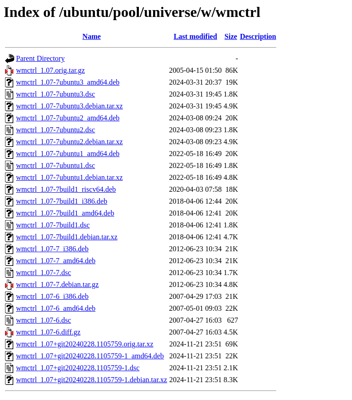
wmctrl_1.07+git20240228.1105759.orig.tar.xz (85, 344)
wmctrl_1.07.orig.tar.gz (50, 70)
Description (258, 36)
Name (91, 36)
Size (231, 36)
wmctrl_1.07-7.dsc (43, 272)
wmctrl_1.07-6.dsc (43, 320)
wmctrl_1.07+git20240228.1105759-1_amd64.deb (90, 356)
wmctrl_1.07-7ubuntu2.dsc (55, 130)
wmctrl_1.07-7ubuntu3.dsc (55, 94)
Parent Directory (40, 58)
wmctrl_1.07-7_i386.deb (52, 249)
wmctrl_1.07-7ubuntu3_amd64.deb (68, 82)
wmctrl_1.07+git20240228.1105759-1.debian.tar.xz (91, 380)
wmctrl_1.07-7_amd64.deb (55, 261)
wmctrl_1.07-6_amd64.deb (55, 308)
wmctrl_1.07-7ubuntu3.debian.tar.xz (69, 106)
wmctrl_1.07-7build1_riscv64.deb (66, 189)
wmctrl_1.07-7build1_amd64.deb (65, 213)
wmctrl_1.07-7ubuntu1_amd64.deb (68, 153)
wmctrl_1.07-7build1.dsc (53, 225)
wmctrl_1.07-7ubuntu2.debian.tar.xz (69, 142)
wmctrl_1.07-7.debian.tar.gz (57, 284)
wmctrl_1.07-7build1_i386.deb (61, 201)
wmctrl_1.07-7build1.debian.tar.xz (66, 237)
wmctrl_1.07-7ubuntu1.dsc (55, 165)
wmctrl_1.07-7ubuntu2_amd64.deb (68, 118)
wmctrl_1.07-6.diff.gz (48, 332)
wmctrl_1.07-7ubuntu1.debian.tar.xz (69, 177)
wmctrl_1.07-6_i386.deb (52, 296)
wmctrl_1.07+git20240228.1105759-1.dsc (77, 368)
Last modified (195, 36)
